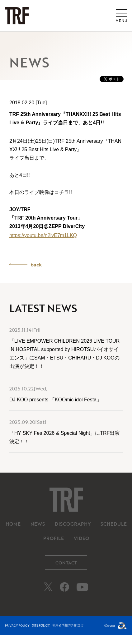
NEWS (38, 523)
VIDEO (81, 538)
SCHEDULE (114, 523)
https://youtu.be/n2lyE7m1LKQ (43, 235)
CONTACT (66, 562)
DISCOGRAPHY (73, 523)
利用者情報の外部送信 (67, 625)
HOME (13, 523)
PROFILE (53, 538)
